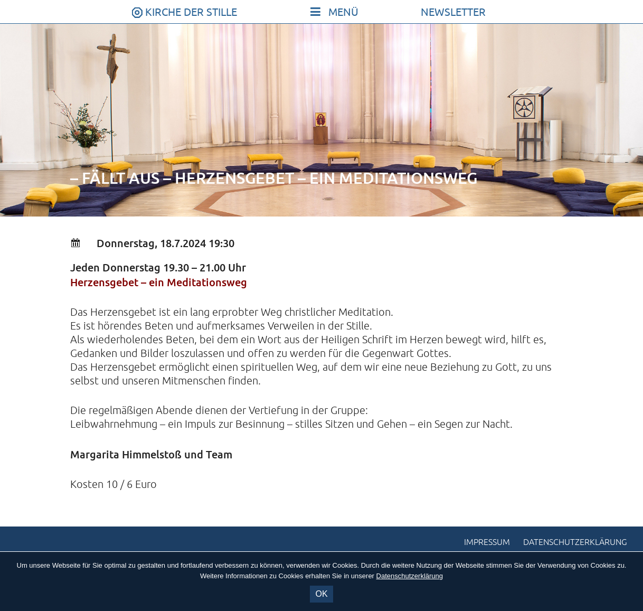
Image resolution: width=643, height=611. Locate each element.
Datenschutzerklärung (575, 542)
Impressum (487, 542)
